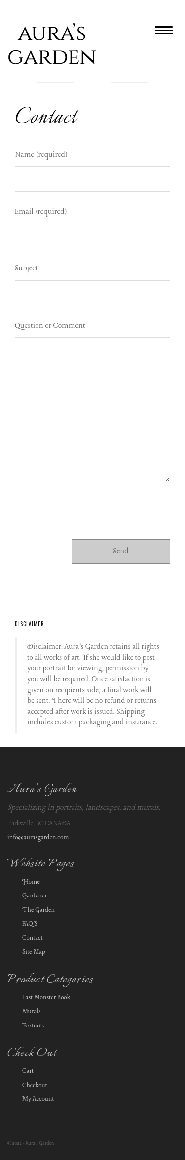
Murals (31, 1011)
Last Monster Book (46, 998)
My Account (38, 1099)
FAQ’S (29, 924)
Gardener (34, 896)
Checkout (34, 1085)
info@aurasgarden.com (38, 837)
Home (31, 882)
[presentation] (90, 515)
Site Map (33, 952)
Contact (32, 938)
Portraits (33, 1026)
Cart (28, 1071)
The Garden (38, 910)
